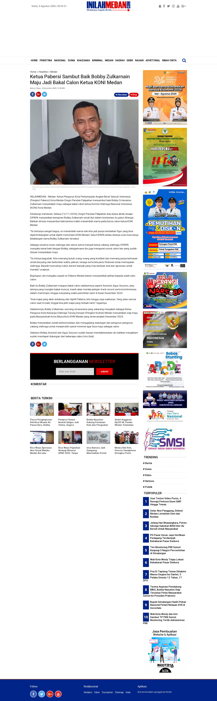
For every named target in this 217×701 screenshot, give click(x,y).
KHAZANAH (83, 60)
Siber (97, 692)
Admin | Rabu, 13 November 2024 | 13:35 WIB (47, 88)
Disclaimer (107, 692)
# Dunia (147, 469)
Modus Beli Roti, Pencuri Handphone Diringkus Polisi (125, 450)
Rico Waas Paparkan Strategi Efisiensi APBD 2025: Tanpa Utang (69, 451)
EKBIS (130, 60)
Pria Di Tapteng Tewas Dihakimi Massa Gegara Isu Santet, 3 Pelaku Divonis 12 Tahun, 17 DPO (164, 576)
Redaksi (88, 692)
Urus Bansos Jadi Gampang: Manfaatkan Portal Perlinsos (96, 451)
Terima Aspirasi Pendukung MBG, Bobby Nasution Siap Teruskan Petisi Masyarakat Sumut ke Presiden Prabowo (162, 591)
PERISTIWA (46, 60)
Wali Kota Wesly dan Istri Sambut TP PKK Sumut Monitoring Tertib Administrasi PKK (164, 619)
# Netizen (148, 481)
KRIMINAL (97, 60)
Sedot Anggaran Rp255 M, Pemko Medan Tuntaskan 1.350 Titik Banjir (124, 423)
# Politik (147, 486)
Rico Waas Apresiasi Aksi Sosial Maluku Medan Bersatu (41, 450)
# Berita (147, 463)
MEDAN (109, 60)
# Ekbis (147, 475)
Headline (43, 71)
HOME (34, 60)
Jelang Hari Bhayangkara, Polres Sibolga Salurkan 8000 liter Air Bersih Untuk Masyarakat (168, 525)
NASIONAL (60, 60)
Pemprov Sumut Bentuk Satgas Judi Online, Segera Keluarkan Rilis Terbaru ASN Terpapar (70, 425)
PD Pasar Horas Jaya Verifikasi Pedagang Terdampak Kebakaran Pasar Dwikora (167, 538)
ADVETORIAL (153, 60)
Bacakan (121, 94)
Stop (134, 94)
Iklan (128, 692)
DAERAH (120, 60)
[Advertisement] (108, 34)
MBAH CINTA (169, 60)
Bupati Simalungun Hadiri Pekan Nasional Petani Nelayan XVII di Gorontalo (168, 604)
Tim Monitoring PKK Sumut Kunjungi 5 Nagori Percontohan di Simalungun (167, 550)
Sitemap (119, 692)
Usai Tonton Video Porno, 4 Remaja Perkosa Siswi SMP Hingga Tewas (165, 501)
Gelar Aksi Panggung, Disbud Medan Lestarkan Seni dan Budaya (166, 513)
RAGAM (139, 60)
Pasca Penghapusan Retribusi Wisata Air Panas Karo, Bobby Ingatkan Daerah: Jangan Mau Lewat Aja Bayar (41, 426)
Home (33, 71)
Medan (53, 71)
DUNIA (71, 60)
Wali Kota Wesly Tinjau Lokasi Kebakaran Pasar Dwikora (167, 561)
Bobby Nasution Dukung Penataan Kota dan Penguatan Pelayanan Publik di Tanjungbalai (97, 425)
